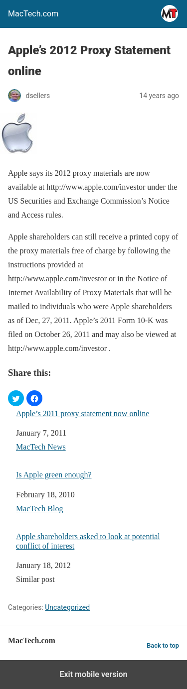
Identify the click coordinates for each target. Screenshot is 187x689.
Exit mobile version (93, 674)
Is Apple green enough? (54, 474)
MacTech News (41, 447)
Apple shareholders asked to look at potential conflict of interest (88, 541)
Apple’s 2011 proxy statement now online (82, 413)
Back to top (163, 645)
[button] (16, 398)
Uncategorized (67, 607)
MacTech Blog (39, 508)
